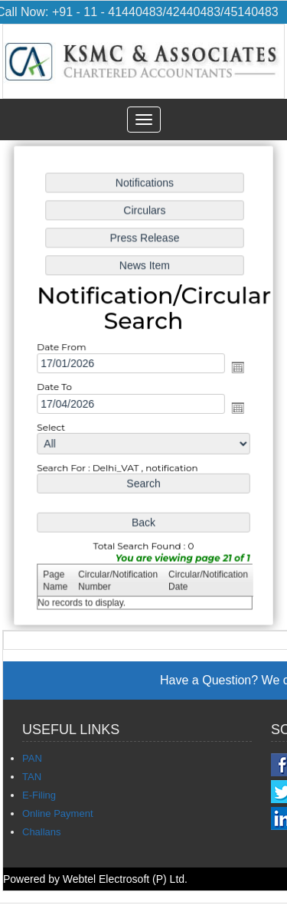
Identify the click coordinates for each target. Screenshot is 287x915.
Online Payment (57, 813)
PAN (32, 758)
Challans (41, 832)
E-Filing (39, 795)
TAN (31, 776)
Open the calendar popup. (237, 367)
